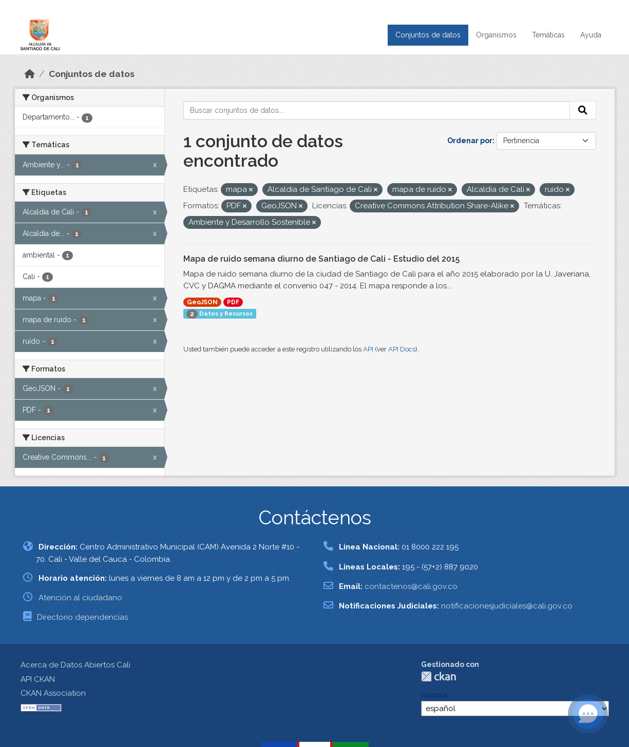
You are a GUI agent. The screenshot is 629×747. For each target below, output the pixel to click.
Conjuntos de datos (428, 35)
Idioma (434, 695)
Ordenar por (469, 140)
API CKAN (38, 679)
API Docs (401, 349)
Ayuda (590, 35)
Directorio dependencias (82, 617)
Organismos (496, 35)
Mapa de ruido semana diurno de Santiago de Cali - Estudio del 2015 (321, 259)
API (368, 349)
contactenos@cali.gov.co (411, 586)
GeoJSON (202, 302)
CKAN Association (53, 693)
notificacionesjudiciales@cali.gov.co (507, 606)
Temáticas (548, 35)
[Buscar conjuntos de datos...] (376, 110)
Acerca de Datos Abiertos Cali (75, 665)
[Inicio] (30, 74)
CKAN (438, 676)
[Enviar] (582, 110)
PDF (233, 302)
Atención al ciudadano (80, 597)
